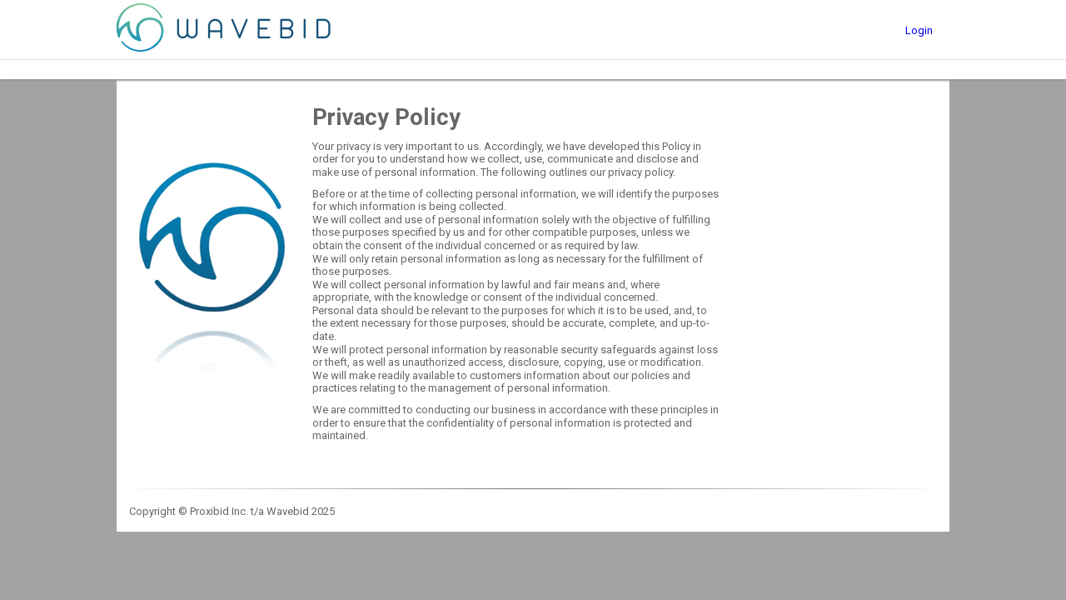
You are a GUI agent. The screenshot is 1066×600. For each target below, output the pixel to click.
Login (919, 30)
